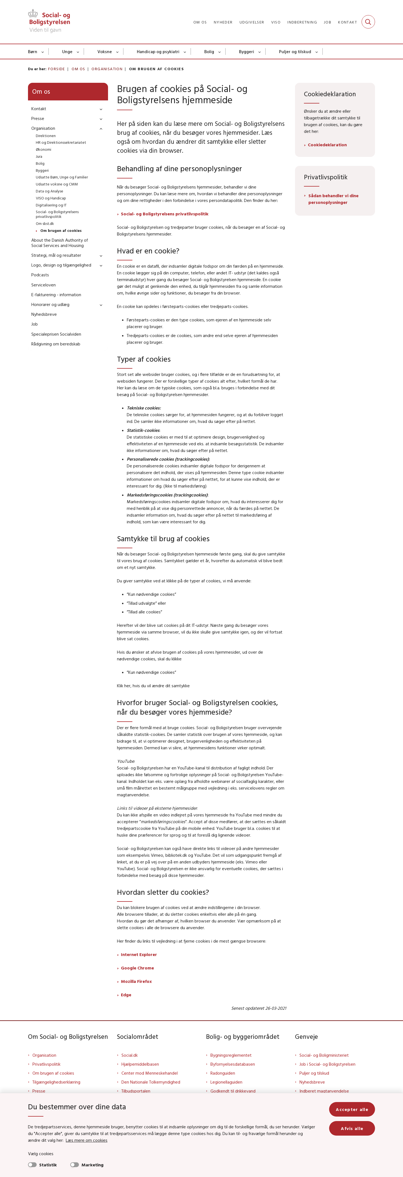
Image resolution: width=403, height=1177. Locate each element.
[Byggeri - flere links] (260, 51)
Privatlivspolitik (46, 1064)
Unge (67, 51)
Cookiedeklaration (327, 144)
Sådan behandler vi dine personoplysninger (333, 199)
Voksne (104, 51)
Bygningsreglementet (231, 1055)
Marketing (92, 1164)
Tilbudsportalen (135, 1091)
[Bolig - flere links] (220, 51)
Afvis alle (352, 1128)
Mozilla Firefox (136, 981)
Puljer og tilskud (295, 51)
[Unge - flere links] (78, 51)
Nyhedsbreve (312, 1082)
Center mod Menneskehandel (149, 1073)
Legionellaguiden (226, 1082)
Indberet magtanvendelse (324, 1091)
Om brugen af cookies (53, 1073)
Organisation (44, 1055)
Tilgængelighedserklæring (56, 1082)
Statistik (48, 1164)
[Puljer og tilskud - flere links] (317, 51)
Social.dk (129, 1055)
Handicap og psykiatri (158, 51)
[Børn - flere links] (43, 51)
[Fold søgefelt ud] (368, 22)
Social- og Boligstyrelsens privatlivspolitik (164, 213)
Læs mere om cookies (86, 1140)
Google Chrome (137, 968)
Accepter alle (352, 1109)
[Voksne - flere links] (117, 51)
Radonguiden (222, 1073)
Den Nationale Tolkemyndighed (150, 1082)
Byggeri (246, 51)
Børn (32, 51)
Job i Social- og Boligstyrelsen (327, 1064)
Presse (38, 1091)
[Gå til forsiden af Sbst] (49, 22)
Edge (126, 994)
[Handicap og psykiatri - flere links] (185, 51)
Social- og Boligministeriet (324, 1055)
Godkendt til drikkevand (233, 1091)
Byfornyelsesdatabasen (232, 1064)
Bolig (209, 51)
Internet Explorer (139, 954)
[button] (99, 109)
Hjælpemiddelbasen (140, 1064)
